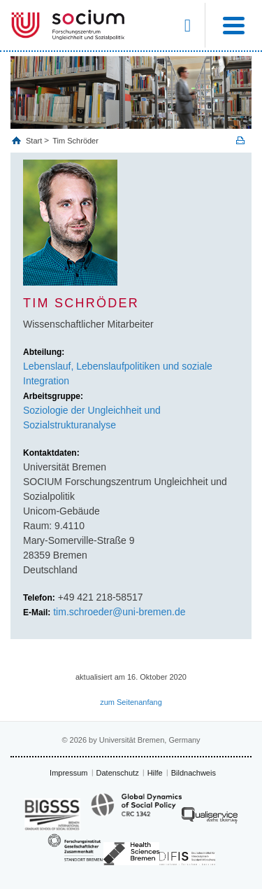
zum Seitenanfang (131, 702)
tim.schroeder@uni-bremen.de (119, 611)
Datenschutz (117, 773)
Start (35, 140)
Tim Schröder (75, 140)
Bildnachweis (193, 773)
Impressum (68, 773)
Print (240, 140)
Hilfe (155, 773)
